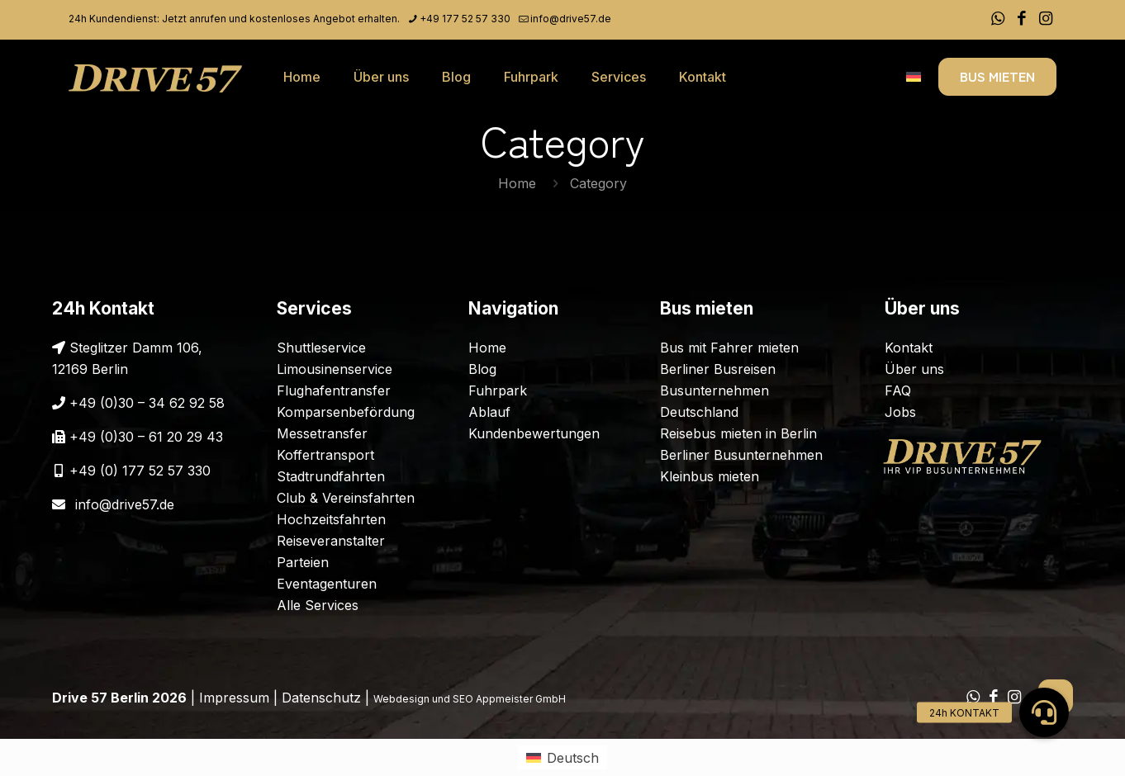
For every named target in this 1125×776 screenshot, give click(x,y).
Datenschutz (321, 697)
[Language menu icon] (913, 77)
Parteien (303, 562)
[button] (1044, 712)
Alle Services (317, 605)
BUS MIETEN (997, 76)
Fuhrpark (497, 390)
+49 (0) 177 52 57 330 (140, 470)
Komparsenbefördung (346, 412)
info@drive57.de (124, 504)
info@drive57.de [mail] (570, 18)
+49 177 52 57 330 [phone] (465, 18)
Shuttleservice (321, 347)
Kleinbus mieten (709, 476)
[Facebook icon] (1021, 18)
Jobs (900, 412)
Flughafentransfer (334, 390)
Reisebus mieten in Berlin (738, 433)
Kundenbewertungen (534, 433)
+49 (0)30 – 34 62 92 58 (147, 403)
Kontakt (909, 347)
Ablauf (489, 412)
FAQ (898, 390)
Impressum (234, 697)
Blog (482, 369)
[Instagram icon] (1045, 18)
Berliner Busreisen (718, 369)
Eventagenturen (327, 583)
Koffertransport (325, 455)
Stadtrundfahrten (331, 476)
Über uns (914, 369)
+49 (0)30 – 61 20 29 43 (146, 436)
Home (517, 183)
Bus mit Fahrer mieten (729, 347)
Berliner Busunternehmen (741, 455)
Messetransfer (322, 433)
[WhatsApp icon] (997, 18)
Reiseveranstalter (331, 540)
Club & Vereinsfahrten (346, 498)
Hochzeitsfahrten (331, 519)
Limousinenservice (334, 369)
